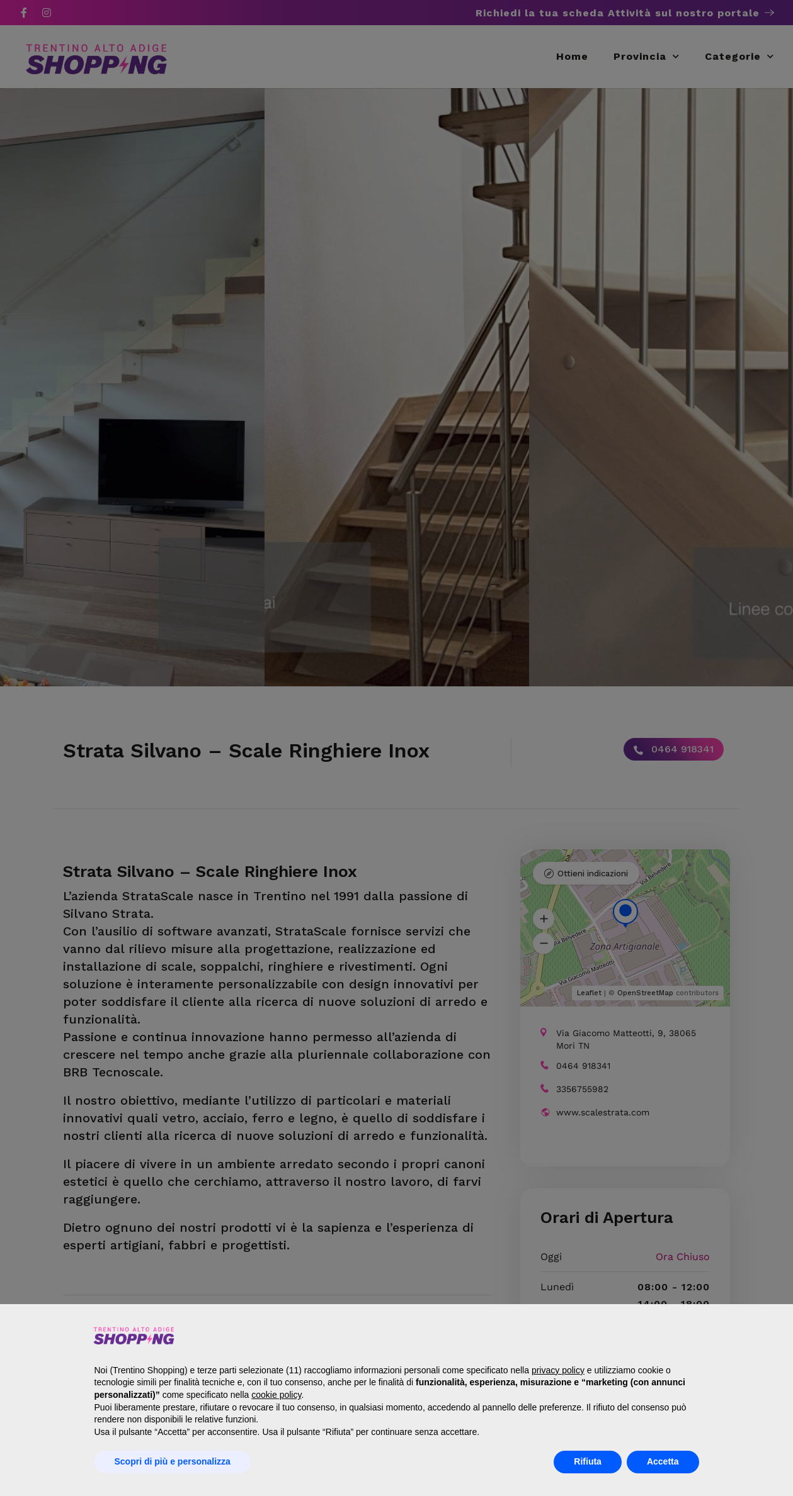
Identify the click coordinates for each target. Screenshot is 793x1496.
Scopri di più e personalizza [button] (173, 1461)
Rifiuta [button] (588, 1461)
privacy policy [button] (558, 1370)
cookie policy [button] (276, 1395)
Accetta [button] (663, 1461)
